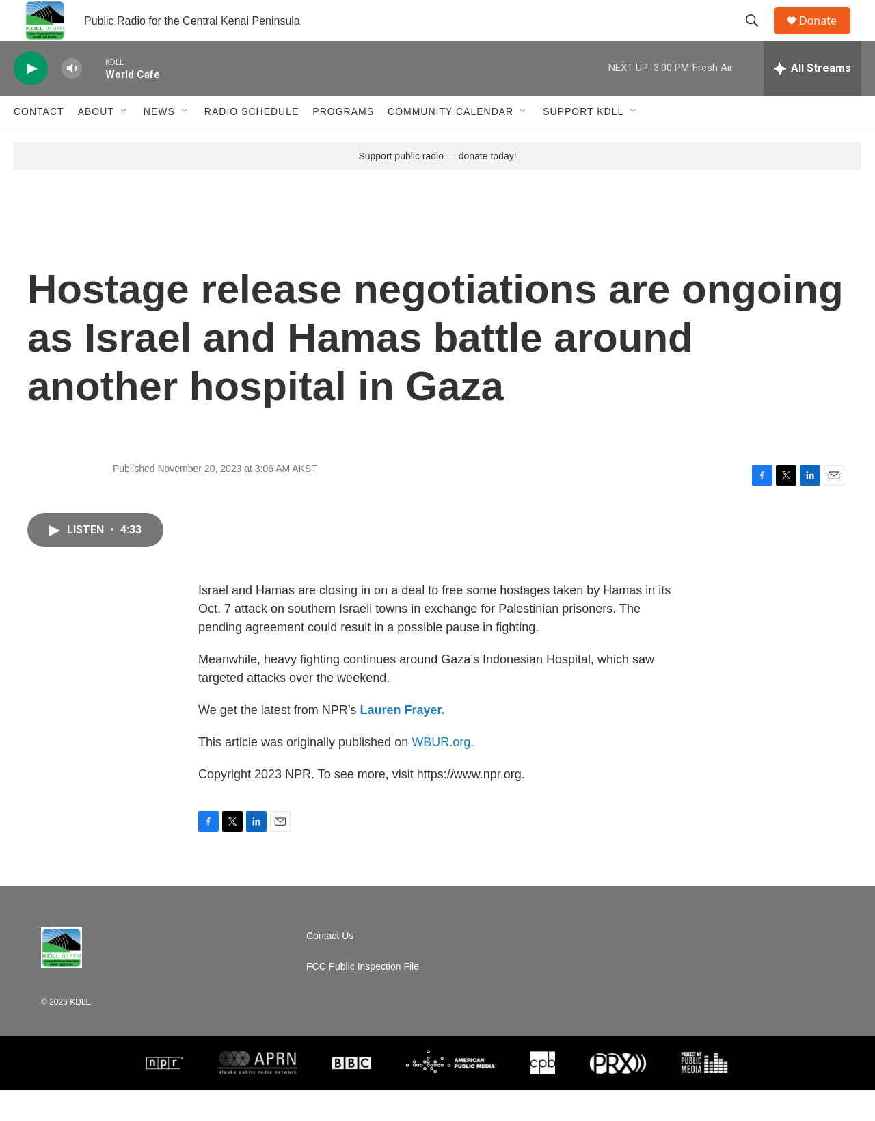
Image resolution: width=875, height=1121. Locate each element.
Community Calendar (450, 142)
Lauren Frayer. (402, 741)
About (96, 142)
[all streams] (812, 99)
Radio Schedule (251, 142)
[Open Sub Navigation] (124, 142)
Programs (343, 142)
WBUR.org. (443, 773)
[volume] (71, 99)
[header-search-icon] (758, 36)
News (159, 142)
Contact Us (329, 967)
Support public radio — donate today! (437, 186)
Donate (826, 36)
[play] (31, 99)
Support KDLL (583, 142)
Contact (39, 142)
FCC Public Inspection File (362, 997)
